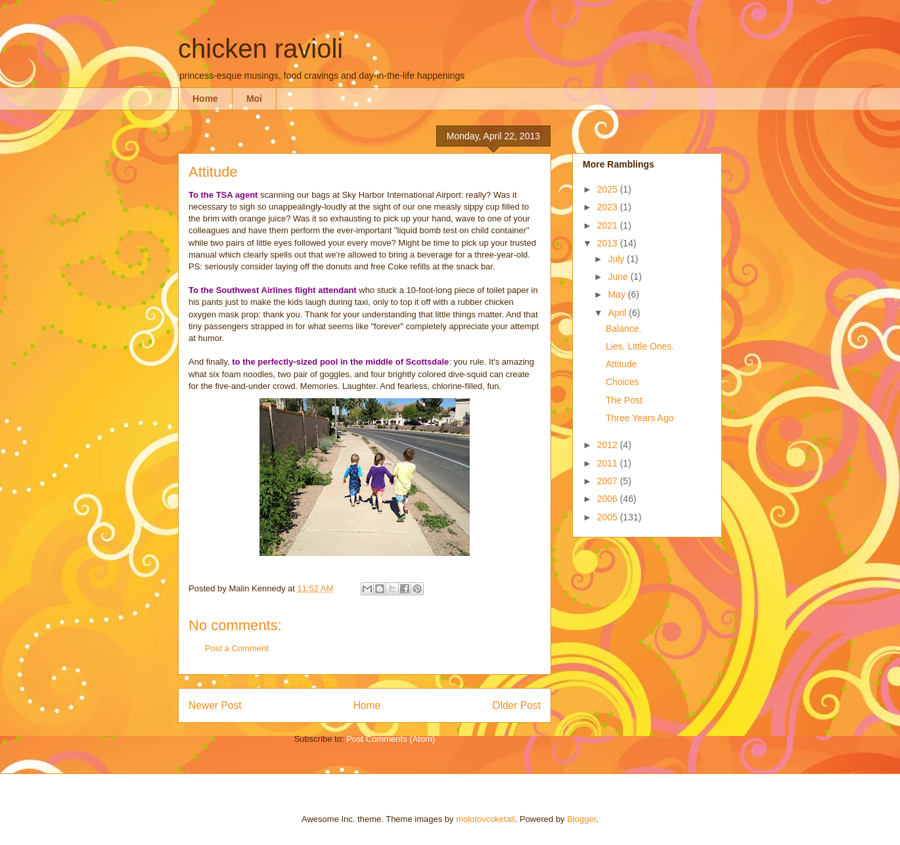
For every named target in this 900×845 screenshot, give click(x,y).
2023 (608, 207)
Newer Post (215, 705)
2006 (608, 498)
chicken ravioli (260, 48)
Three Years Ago (640, 418)
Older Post (516, 705)
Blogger (581, 819)
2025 (608, 189)
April (618, 313)
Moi (254, 98)
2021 (608, 225)
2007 (608, 481)
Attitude (621, 364)
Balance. (623, 328)
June (619, 276)
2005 (608, 517)
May (617, 294)
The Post (624, 400)
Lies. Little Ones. (640, 346)
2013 (608, 243)
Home (205, 98)
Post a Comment (237, 648)
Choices (622, 382)
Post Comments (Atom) (390, 739)
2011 (608, 463)
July (617, 259)
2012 (608, 445)
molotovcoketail (485, 819)
